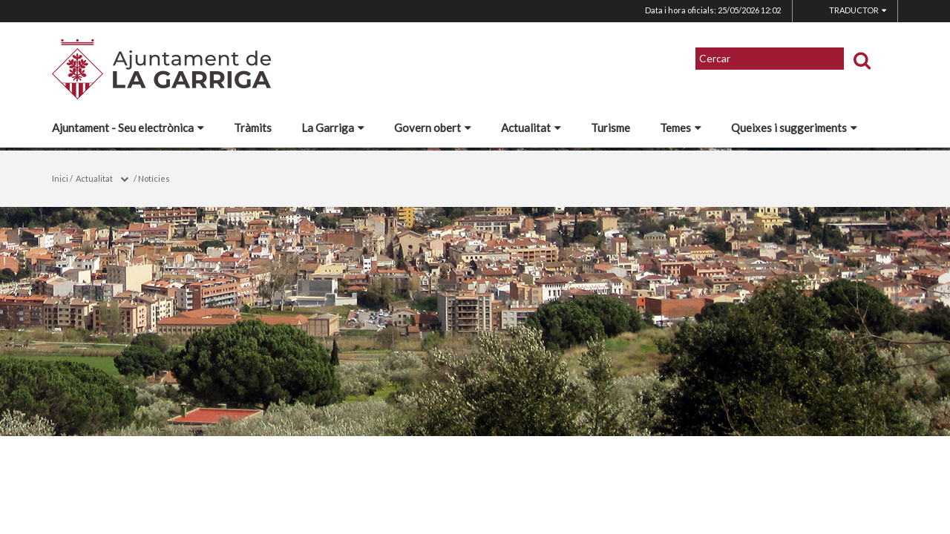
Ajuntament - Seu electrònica (128, 127)
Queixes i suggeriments (794, 127)
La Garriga (332, 127)
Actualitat (531, 127)
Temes (680, 127)
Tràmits (253, 127)
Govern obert (432, 127)
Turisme (610, 127)
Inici (60, 178)
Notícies (154, 178)
